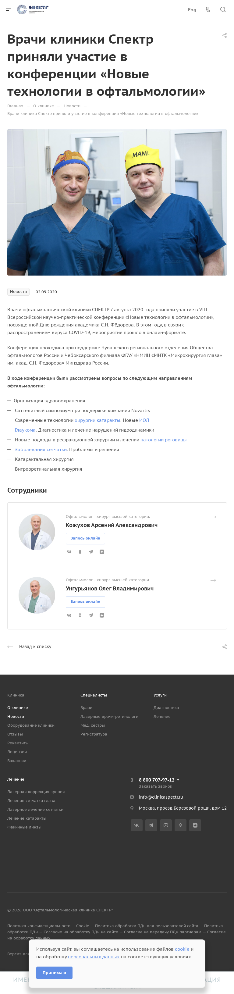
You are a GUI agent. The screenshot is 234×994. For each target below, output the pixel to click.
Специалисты (93, 695)
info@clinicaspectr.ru (161, 797)
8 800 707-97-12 (157, 780)
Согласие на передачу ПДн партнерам (162, 932)
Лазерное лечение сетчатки (35, 809)
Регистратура (93, 734)
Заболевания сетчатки (41, 449)
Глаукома (25, 430)
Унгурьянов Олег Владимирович (110, 588)
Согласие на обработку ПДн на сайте (81, 932)
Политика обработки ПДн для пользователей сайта (146, 925)
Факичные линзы (24, 827)
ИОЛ (144, 420)
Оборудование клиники (31, 725)
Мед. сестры (92, 725)
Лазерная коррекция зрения (36, 791)
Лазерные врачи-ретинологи (109, 716)
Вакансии (16, 760)
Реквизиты (18, 743)
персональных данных (94, 957)
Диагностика (166, 707)
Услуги (160, 695)
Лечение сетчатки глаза (31, 800)
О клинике (17, 707)
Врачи (86, 707)
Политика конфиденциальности (38, 925)
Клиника (15, 695)
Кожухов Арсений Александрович (112, 525)
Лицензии (17, 751)
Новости (15, 716)
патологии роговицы (163, 440)
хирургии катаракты (97, 420)
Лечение (162, 716)
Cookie (82, 925)
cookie (182, 949)
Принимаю (54, 972)
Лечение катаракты (26, 818)
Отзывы (15, 734)
